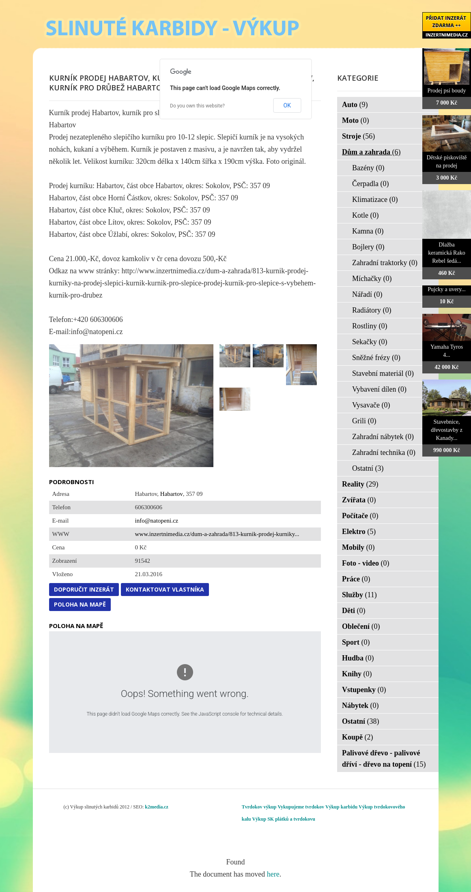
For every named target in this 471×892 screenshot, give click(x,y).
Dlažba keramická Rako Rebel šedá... (446, 253)
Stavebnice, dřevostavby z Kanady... (446, 430)
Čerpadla (370, 184)
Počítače (360, 516)
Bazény (368, 168)
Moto (355, 120)
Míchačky (371, 278)
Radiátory (371, 310)
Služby (359, 595)
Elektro (359, 531)
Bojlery (368, 247)
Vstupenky (364, 690)
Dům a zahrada (371, 152)
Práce (356, 579)
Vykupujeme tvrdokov (300, 807)
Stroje (358, 136)
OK (287, 105)
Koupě (357, 737)
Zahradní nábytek (383, 437)
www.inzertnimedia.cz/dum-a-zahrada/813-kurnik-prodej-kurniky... (217, 534)
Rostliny (369, 326)
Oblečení (361, 626)
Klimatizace (375, 199)
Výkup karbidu (341, 807)
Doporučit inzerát (84, 589)
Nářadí (367, 294)
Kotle (365, 215)
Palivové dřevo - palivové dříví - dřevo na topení (384, 758)
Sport (356, 642)
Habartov (171, 494)
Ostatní (368, 468)
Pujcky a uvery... (447, 289)
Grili (364, 421)
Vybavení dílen (379, 389)
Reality (360, 484)
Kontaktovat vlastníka (165, 589)
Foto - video (365, 563)
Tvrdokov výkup (259, 807)
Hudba (358, 658)
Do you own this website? (197, 106)
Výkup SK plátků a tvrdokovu (283, 819)
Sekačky (369, 342)
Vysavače (371, 405)
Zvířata (359, 500)
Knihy (357, 674)
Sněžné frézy (376, 358)
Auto (355, 105)
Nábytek (360, 705)
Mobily (358, 547)
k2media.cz (156, 807)
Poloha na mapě (80, 604)
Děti (353, 611)
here (273, 874)
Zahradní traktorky (384, 263)
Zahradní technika (383, 452)
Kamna (367, 231)
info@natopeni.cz (157, 520)
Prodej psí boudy (447, 91)
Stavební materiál (383, 373)
